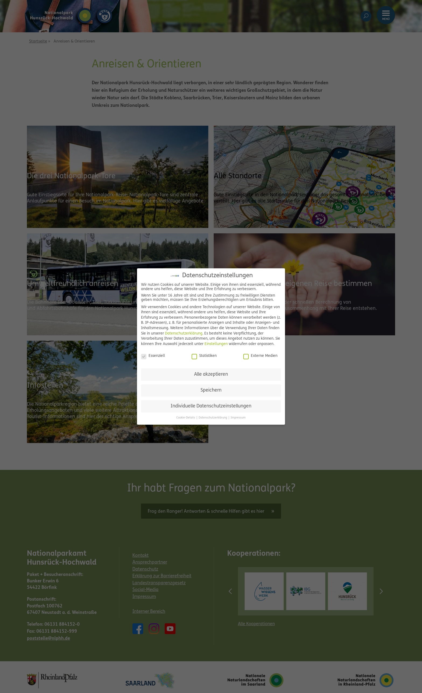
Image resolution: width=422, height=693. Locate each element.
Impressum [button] (238, 417)
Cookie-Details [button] (186, 417)
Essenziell (153, 356)
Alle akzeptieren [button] (211, 374)
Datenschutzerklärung (183, 334)
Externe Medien (260, 356)
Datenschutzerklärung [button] (213, 417)
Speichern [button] (211, 390)
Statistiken (204, 356)
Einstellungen (216, 344)
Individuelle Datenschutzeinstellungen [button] (211, 406)
